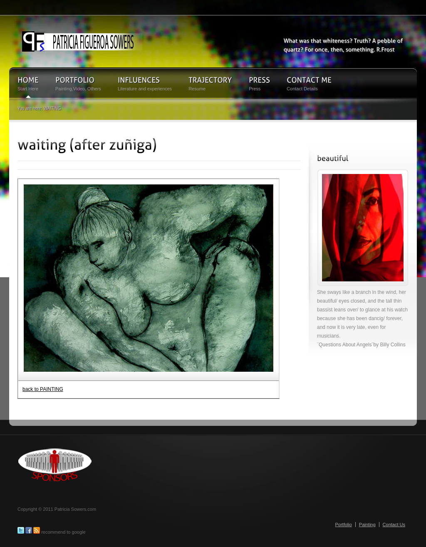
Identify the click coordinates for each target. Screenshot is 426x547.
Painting (367, 524)
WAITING (52, 108)
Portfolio (343, 524)
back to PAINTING (42, 389)
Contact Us (394, 524)
